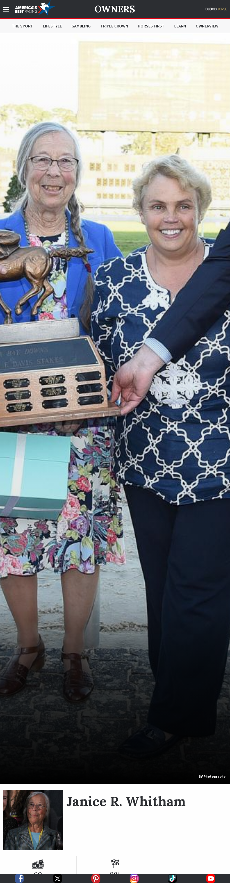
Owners (115, 9)
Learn (180, 26)
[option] (115, 408)
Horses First (151, 26)
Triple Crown (114, 26)
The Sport (22, 26)
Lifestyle (52, 26)
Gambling (81, 26)
